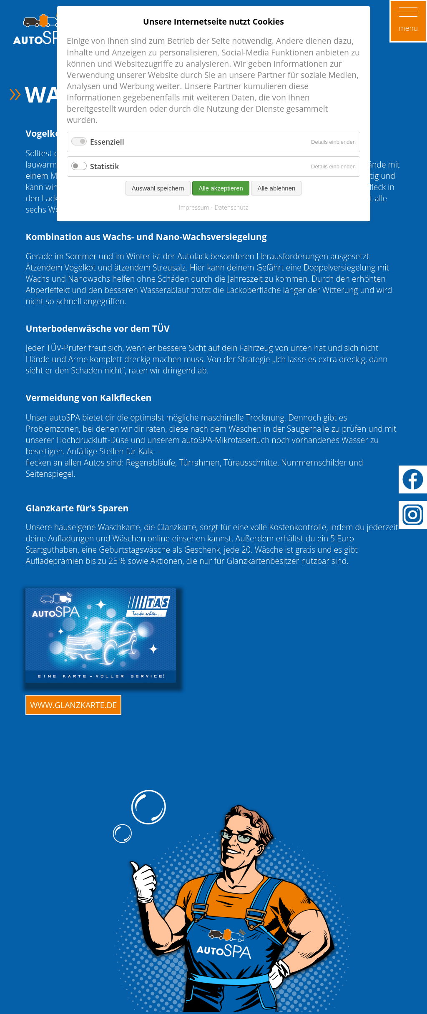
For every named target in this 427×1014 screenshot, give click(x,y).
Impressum (194, 207)
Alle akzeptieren (220, 188)
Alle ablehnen (276, 188)
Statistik (104, 166)
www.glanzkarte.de (73, 705)
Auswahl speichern (158, 188)
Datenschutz (231, 207)
